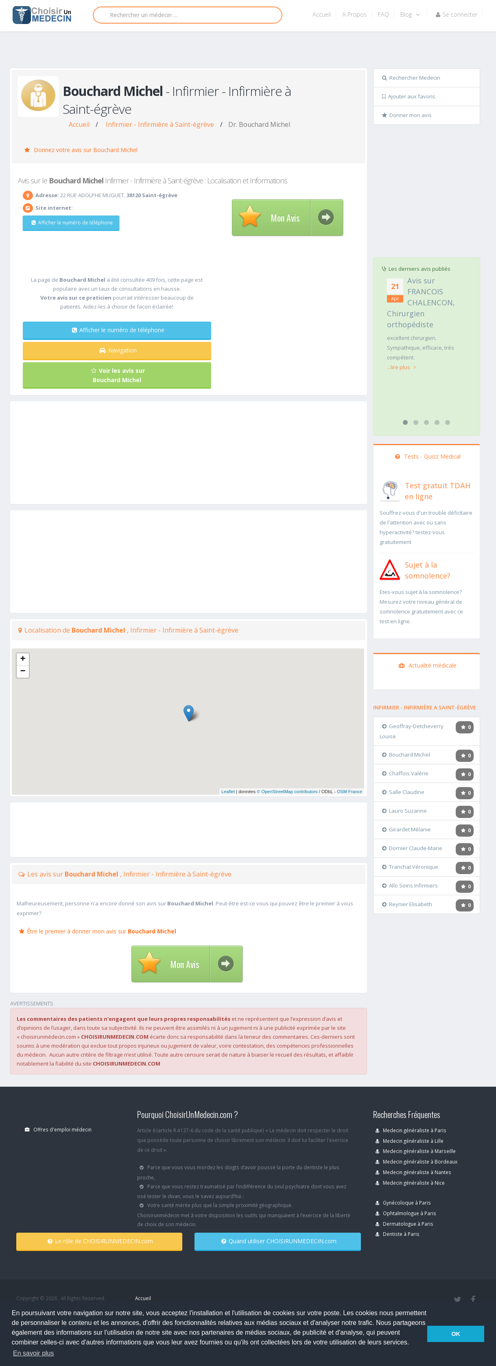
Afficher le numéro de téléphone (69, 222)
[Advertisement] (245, 51)
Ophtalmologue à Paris (406, 1213)
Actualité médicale (428, 665)
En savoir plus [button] (33, 1353)
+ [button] (22, 659)
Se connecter (456, 14)
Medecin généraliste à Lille (410, 1141)
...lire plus (401, 367)
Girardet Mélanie (406, 829)
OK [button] (455, 1334)
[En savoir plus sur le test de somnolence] (390, 568)
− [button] (22, 672)
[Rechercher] (187, 15)
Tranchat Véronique (410, 866)
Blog (410, 14)
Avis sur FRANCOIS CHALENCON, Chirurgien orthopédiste (421, 302)
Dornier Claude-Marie (412, 848)
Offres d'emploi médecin (58, 1129)
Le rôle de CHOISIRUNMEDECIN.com (100, 1241)
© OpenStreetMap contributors (287, 791)
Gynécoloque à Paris (403, 1202)
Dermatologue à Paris (404, 1223)
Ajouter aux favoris (408, 96)
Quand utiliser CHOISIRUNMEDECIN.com (278, 1241)
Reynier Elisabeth (407, 904)
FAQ (383, 14)
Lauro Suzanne (404, 810)
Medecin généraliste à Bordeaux (416, 1161)
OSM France (349, 791)
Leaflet (228, 791)
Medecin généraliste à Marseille (416, 1151)
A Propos (354, 14)
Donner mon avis (407, 115)
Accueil (321, 14)
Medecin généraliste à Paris (411, 1130)
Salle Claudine (403, 792)
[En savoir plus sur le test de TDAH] (390, 489)
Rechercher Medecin (411, 77)
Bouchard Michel (406, 754)
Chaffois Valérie (405, 773)
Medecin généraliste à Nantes (413, 1172)
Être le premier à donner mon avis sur (97, 931)
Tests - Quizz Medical (428, 456)
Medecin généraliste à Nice (410, 1182)
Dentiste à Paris (398, 1234)
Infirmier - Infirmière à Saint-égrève (160, 124)
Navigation (118, 350)
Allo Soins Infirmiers (410, 885)
